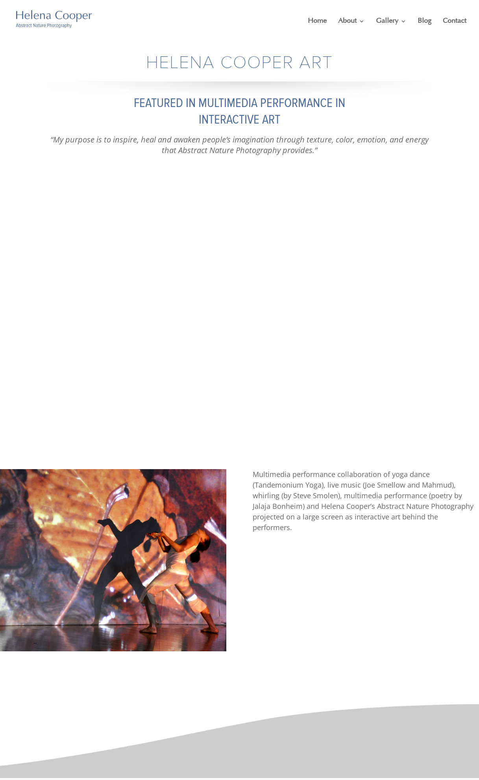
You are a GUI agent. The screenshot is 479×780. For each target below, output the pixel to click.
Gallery (387, 21)
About (347, 21)
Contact (454, 21)
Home (317, 21)
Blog (424, 21)
